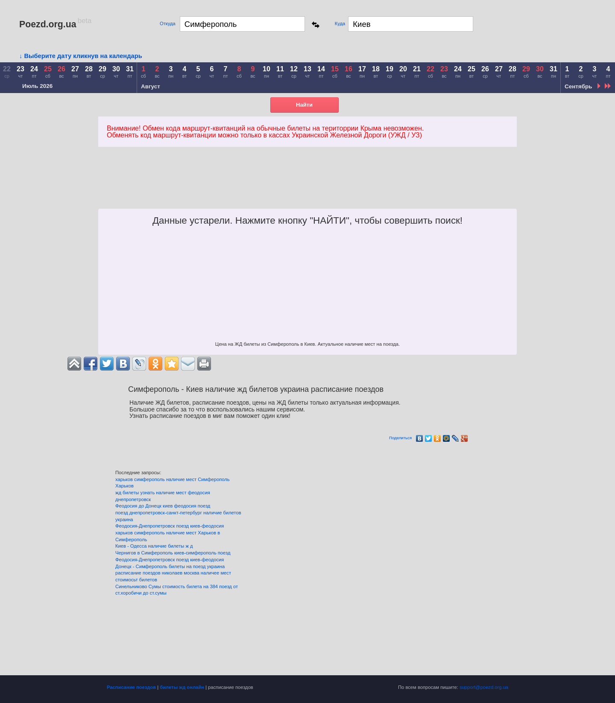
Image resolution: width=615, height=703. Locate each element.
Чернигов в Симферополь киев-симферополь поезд (172, 552)
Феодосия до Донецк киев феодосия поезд (162, 505)
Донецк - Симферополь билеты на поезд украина (170, 566)
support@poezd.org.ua (484, 687)
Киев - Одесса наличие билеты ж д (154, 545)
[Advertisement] (293, 187)
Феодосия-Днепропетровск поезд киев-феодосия (169, 525)
